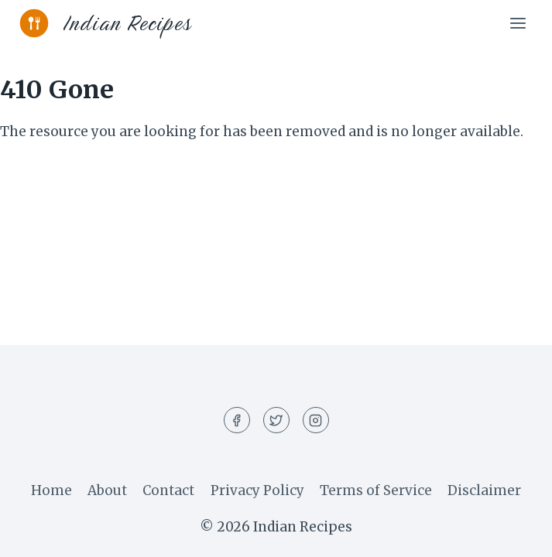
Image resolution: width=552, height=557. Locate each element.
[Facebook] (237, 420)
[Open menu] (517, 22)
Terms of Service (376, 490)
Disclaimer (484, 490)
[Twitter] (276, 420)
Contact (168, 490)
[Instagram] (316, 420)
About (107, 490)
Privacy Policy (257, 490)
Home (51, 490)
